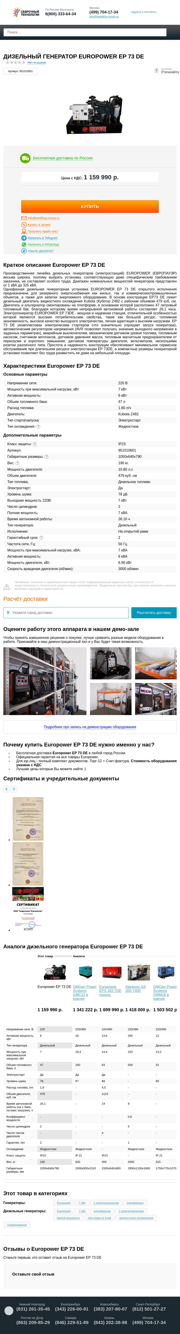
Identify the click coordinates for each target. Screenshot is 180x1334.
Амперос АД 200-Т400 (135, 989)
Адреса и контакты (143, 12)
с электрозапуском (106, 1202)
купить (90, 206)
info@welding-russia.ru (44, 218)
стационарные (17, 1224)
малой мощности (68, 1218)
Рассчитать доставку (154, 613)
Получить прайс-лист (43, 231)
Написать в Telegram (43, 238)
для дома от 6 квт (99, 1218)
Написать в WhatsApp (43, 244)
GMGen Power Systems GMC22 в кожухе (84, 993)
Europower (64, 1202)
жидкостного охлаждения (136, 1218)
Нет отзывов (37, 62)
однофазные (135, 1202)
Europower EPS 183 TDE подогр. (110, 991)
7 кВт (82, 1202)
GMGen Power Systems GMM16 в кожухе (165, 993)
